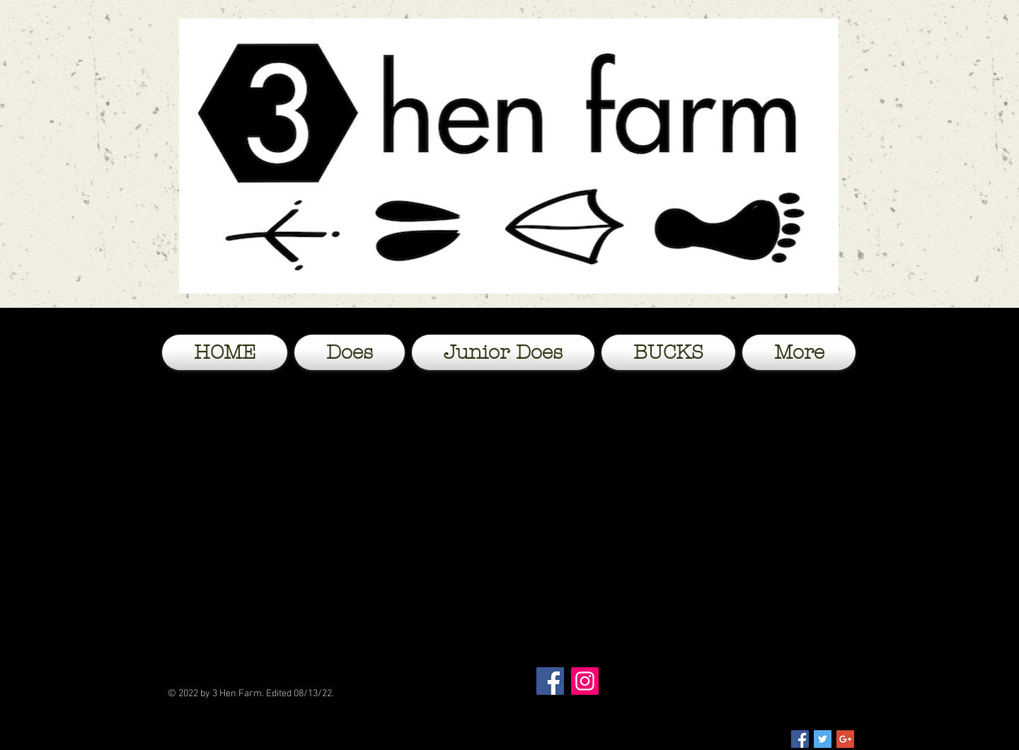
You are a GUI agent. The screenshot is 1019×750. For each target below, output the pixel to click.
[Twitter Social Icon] (822, 739)
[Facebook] (550, 681)
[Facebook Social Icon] (800, 739)
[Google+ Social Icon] (845, 739)
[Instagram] (585, 681)
